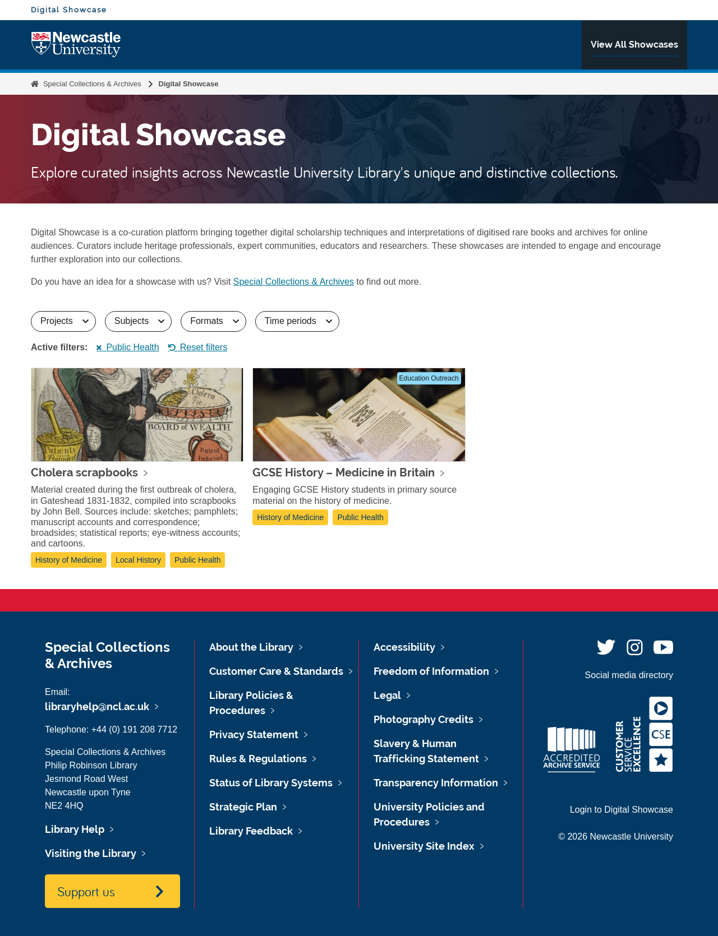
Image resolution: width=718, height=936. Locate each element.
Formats (218, 321)
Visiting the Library (90, 853)
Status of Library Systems (271, 783)
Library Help (74, 829)
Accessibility (404, 647)
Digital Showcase (69, 9)
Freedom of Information (431, 671)
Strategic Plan (243, 807)
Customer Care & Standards (276, 671)
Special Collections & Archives (92, 84)
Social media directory (629, 675)
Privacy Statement (253, 734)
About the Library (251, 647)
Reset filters (197, 347)
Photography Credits (423, 719)
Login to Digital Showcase (621, 809)
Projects (68, 321)
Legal (387, 695)
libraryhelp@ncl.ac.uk (97, 706)
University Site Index (424, 846)
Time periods (301, 321)
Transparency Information (436, 783)
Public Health (127, 347)
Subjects (143, 321)
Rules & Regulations (258, 758)
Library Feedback (251, 831)
